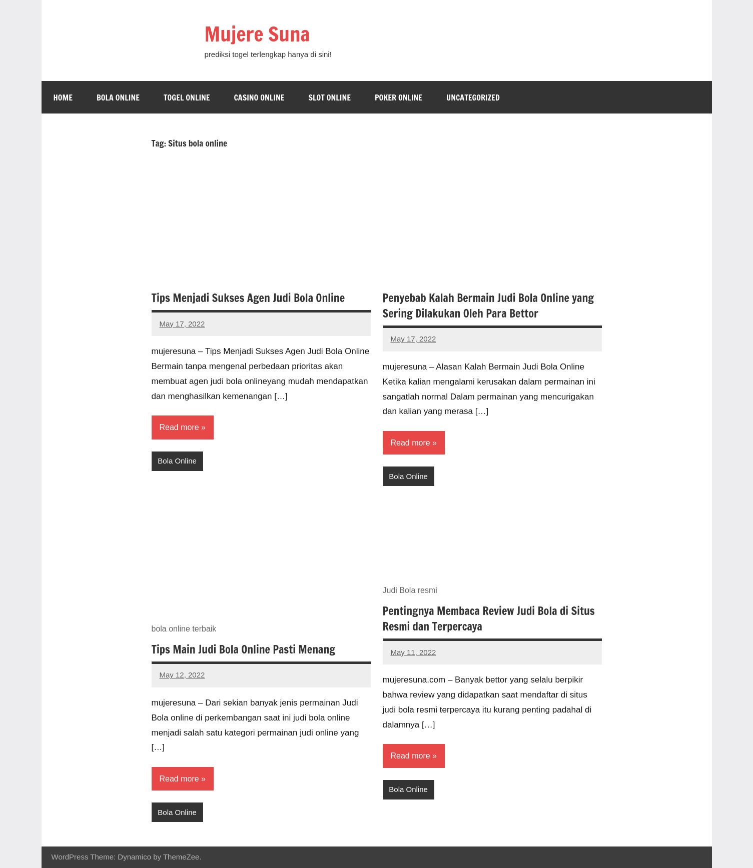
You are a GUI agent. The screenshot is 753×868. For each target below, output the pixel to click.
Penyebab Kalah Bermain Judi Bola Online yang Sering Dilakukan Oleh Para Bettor (488, 305)
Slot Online (329, 97)
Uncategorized (473, 97)
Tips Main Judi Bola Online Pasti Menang (243, 649)
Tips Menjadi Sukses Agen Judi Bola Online (248, 298)
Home (63, 97)
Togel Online (187, 97)
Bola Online (118, 97)
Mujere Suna (257, 34)
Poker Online (398, 97)
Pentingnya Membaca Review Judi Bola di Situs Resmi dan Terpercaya (489, 618)
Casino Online (259, 97)
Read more (179, 427)
